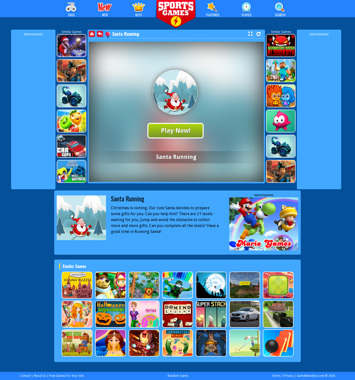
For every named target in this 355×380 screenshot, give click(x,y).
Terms (276, 376)
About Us (40, 376)
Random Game (178, 376)
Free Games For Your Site (66, 376)
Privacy (289, 376)
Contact (25, 376)
